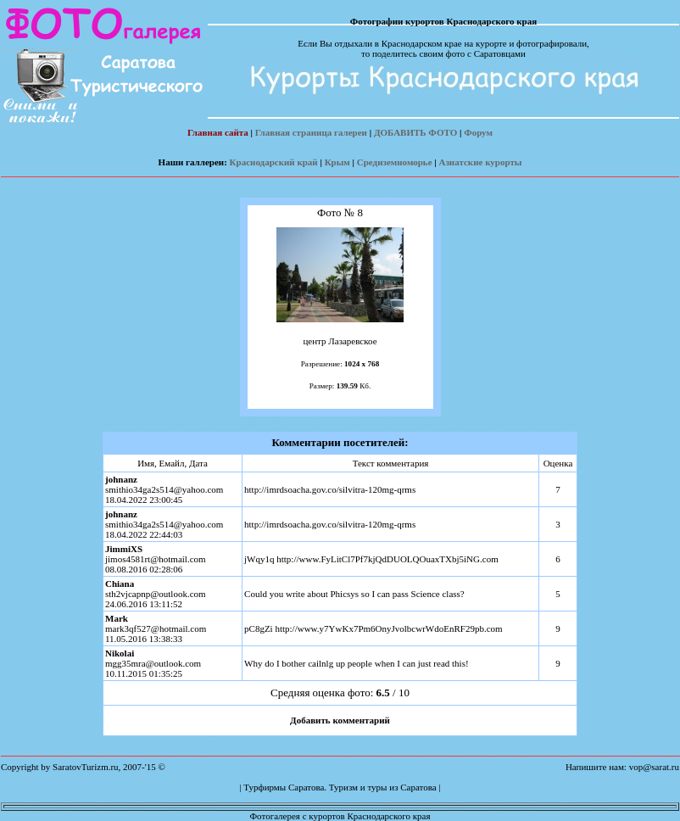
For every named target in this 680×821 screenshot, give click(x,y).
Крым (337, 162)
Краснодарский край (274, 162)
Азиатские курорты (480, 162)
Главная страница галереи (311, 132)
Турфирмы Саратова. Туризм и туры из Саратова (339, 787)
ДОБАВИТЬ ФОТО (415, 132)
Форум (478, 132)
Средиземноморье (394, 162)
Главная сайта (217, 132)
